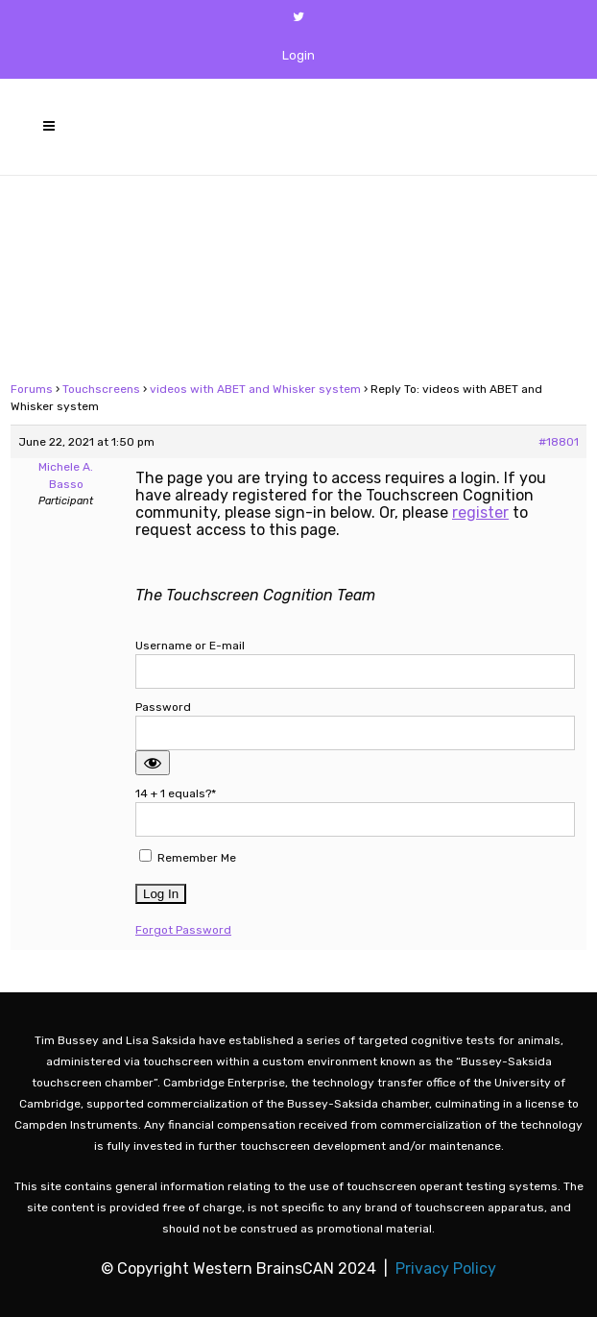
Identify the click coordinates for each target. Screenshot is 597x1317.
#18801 (558, 442)
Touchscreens (101, 389)
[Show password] (152, 762)
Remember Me (187, 857)
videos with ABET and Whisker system (255, 389)
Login (298, 55)
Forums (32, 389)
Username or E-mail (190, 645)
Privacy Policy (445, 1268)
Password (163, 707)
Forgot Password (183, 930)
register (480, 512)
